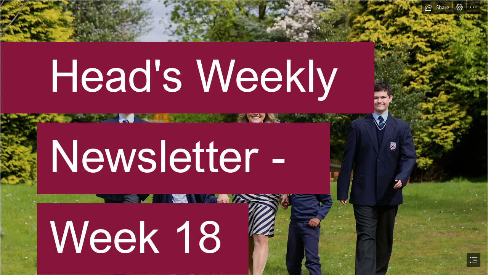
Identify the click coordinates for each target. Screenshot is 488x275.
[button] (437, 7)
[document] (244, 137)
